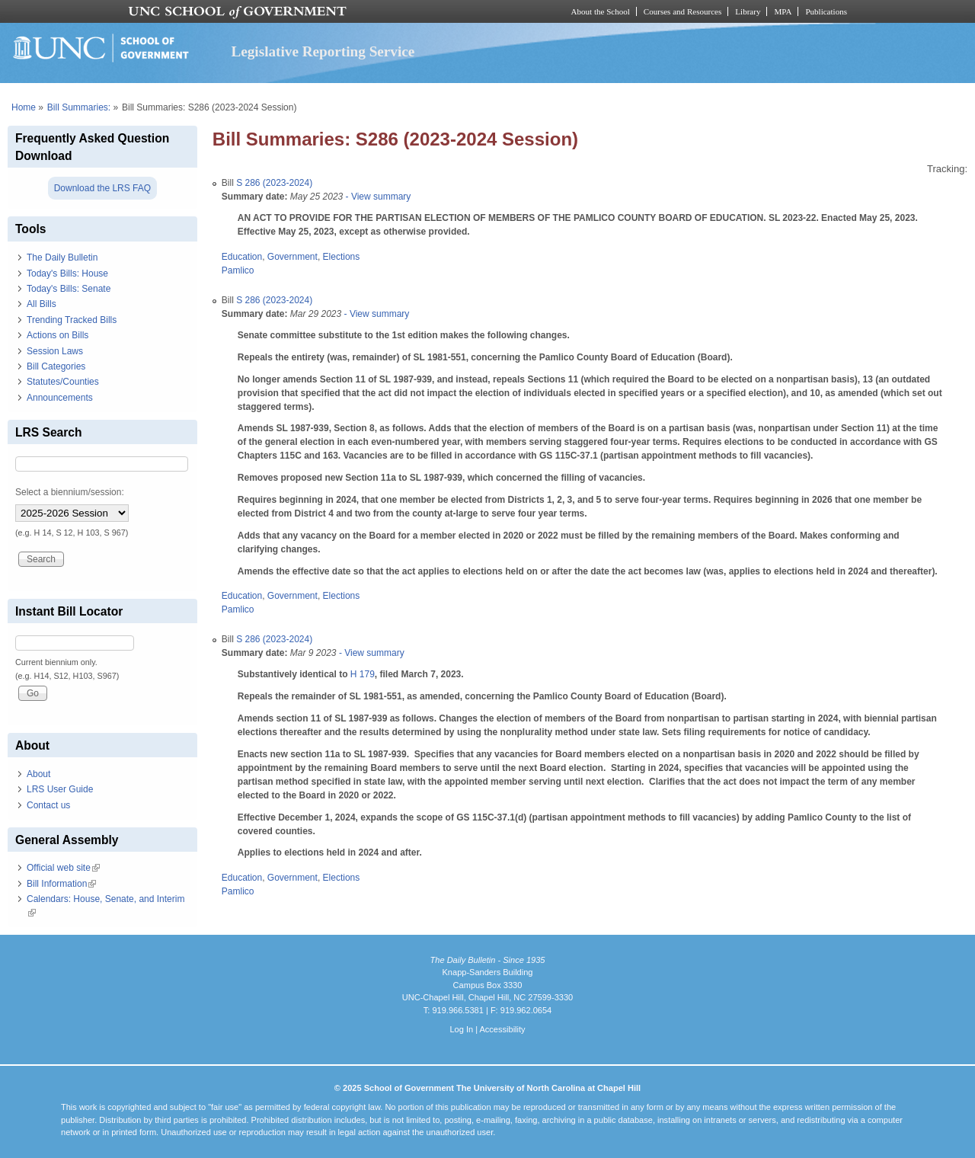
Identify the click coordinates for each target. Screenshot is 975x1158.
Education (242, 256)
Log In (461, 1029)
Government (292, 256)
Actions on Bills (57, 335)
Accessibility (502, 1029)
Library (747, 11)
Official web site (63, 867)
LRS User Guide (60, 789)
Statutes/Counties (63, 381)
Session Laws (55, 351)
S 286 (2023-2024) (274, 183)
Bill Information (61, 883)
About (38, 774)
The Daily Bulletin (62, 257)
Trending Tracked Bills (72, 320)
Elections (341, 256)
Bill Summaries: (78, 107)
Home (23, 107)
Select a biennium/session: (69, 492)
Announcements (60, 397)
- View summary (377, 196)
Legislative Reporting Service (322, 51)
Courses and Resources (682, 11)
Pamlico (238, 270)
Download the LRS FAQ (102, 188)
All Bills (41, 304)
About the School (600, 11)
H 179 (362, 674)
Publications (826, 11)
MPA (782, 11)
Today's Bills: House (67, 273)
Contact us (48, 805)
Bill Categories (56, 366)
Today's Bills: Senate (68, 288)
